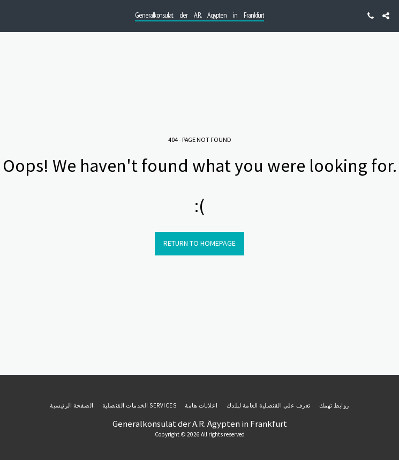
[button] (12, 15)
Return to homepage (199, 243)
